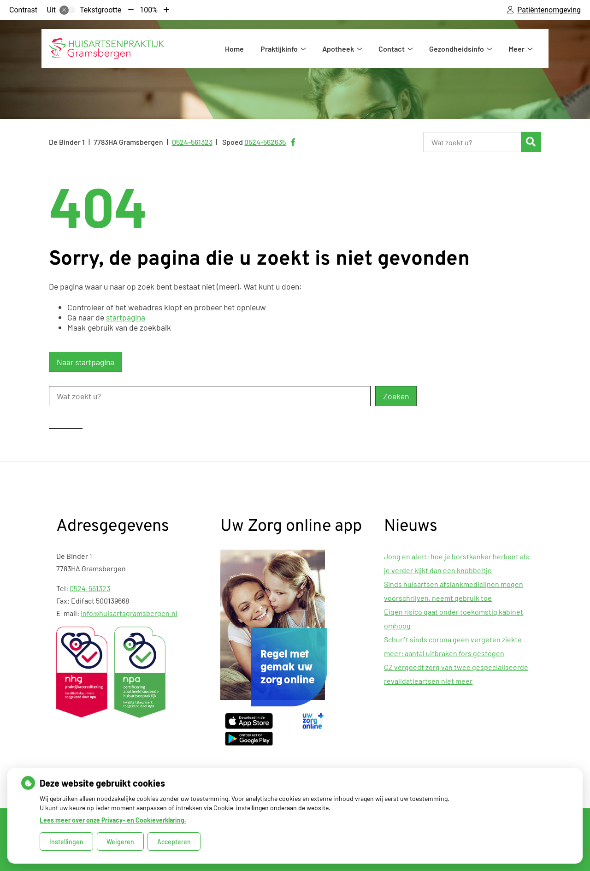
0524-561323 (90, 588)
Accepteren (174, 842)
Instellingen (66, 842)
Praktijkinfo (279, 48)
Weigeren (120, 842)
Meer (516, 48)
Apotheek (338, 48)
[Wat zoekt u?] (472, 142)
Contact (391, 48)
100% (149, 10)
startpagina (125, 317)
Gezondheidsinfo (456, 48)
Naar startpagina (85, 362)
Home (234, 48)
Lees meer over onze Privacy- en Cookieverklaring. (113, 820)
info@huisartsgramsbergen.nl (129, 613)
